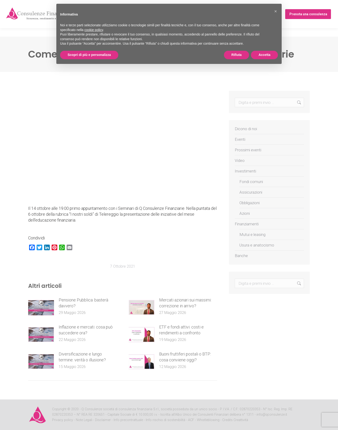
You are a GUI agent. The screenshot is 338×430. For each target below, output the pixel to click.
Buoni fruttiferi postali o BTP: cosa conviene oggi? (185, 357)
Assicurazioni (250, 192)
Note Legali (84, 420)
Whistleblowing (208, 420)
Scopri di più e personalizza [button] (89, 55)
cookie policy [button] (93, 30)
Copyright (59, 409)
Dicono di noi (246, 128)
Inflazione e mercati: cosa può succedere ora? (86, 329)
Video (240, 160)
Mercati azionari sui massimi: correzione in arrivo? (185, 302)
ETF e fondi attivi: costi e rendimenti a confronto (181, 329)
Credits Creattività (235, 420)
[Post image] (41, 307)
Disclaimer (103, 420)
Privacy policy (63, 420)
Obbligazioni (249, 202)
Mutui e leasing (252, 234)
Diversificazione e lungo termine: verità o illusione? (82, 357)
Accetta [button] (264, 55)
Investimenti (245, 171)
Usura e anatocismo (256, 245)
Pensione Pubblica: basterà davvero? (83, 302)
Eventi (240, 139)
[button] (275, 11)
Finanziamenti (247, 224)
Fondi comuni (251, 181)
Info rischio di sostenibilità (166, 420)
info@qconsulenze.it (272, 415)
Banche (241, 255)
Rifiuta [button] (236, 55)
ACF (191, 420)
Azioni (244, 213)
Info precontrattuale (129, 420)
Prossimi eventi (248, 150)
